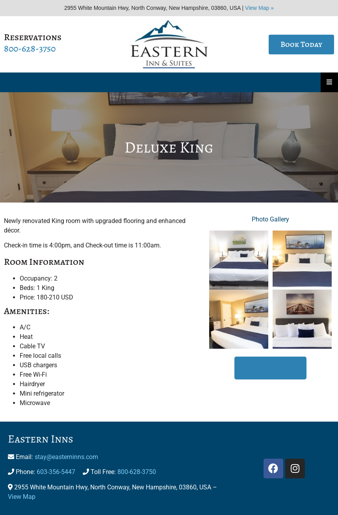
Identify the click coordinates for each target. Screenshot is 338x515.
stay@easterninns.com (66, 457)
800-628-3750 (30, 48)
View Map (21, 496)
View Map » (259, 8)
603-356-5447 (56, 472)
